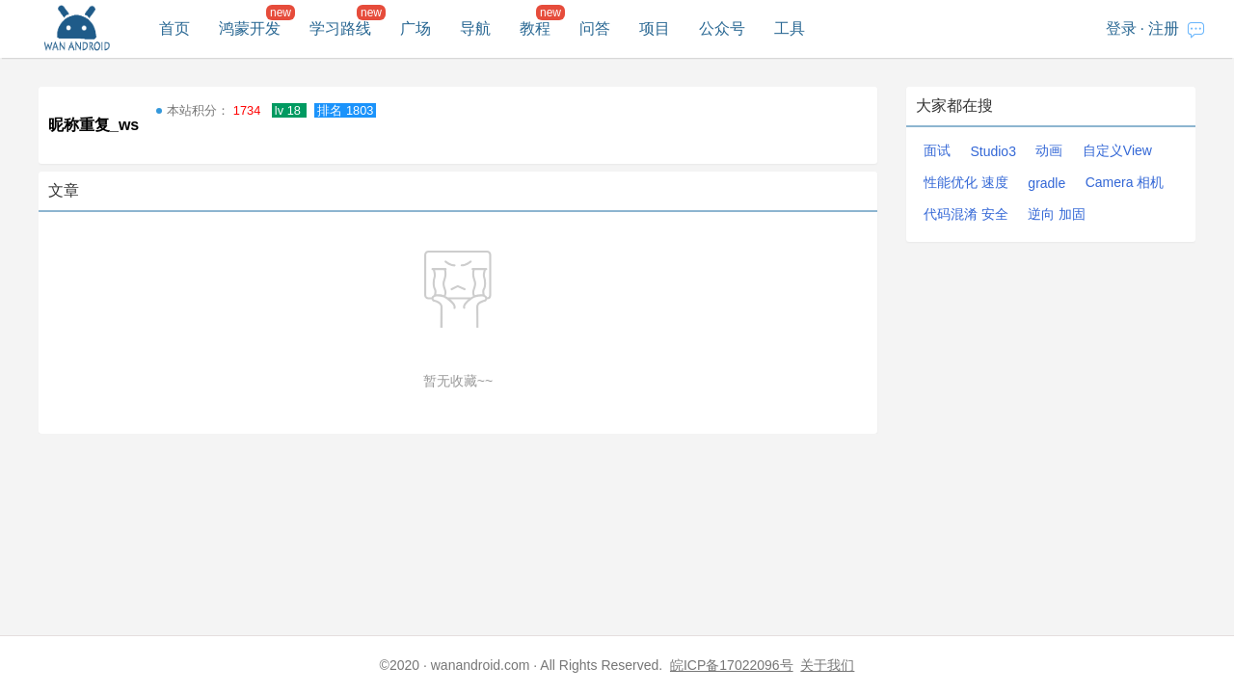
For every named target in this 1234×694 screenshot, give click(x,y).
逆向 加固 (1057, 214)
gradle (1046, 183)
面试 (937, 150)
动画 (1048, 150)
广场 (415, 28)
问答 (594, 28)
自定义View (1117, 150)
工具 (789, 28)
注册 (1163, 28)
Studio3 (992, 151)
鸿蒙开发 (250, 28)
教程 (535, 28)
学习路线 (340, 28)
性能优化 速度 (966, 182)
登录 (1121, 28)
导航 (475, 28)
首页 (174, 28)
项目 (654, 28)
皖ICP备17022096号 (731, 665)
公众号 (722, 28)
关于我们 (827, 665)
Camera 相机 (1125, 182)
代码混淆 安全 (966, 214)
